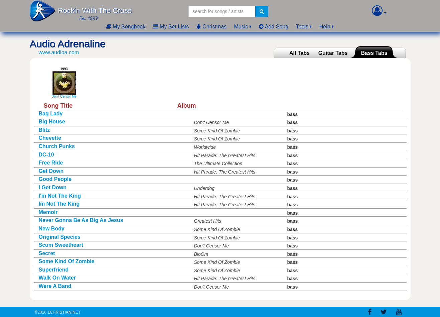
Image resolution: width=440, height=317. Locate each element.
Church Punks (57, 146)
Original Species (60, 237)
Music (241, 26)
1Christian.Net (64, 312)
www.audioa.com (58, 52)
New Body (51, 228)
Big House (52, 121)
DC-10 (46, 154)
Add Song (273, 26)
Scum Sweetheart (61, 245)
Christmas (211, 26)
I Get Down (53, 187)
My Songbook (125, 26)
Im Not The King (59, 204)
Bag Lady (51, 113)
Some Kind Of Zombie (67, 261)
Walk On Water (57, 278)
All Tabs (299, 53)
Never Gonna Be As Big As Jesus (81, 220)
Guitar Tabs (333, 53)
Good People (55, 179)
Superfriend (54, 270)
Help (324, 26)
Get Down (51, 171)
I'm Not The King (60, 196)
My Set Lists (171, 26)
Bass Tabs (374, 53)
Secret (47, 253)
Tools (302, 26)
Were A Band (55, 286)
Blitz (44, 130)
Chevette (50, 138)
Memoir (48, 212)
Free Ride (51, 163)
